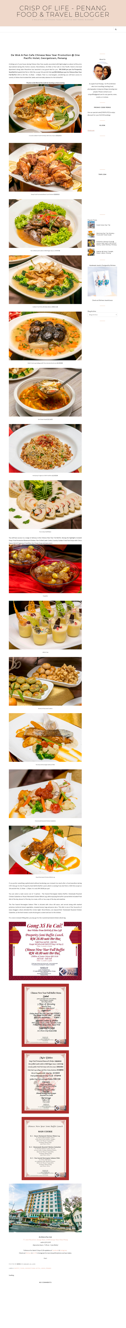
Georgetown (30, 1268)
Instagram (63, 1250)
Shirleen (28, 1253)
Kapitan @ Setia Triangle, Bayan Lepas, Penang (104, 252)
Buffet (17, 1268)
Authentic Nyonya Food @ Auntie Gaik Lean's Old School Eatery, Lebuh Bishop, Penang (106, 243)
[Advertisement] (45, 42)
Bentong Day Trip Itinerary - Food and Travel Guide (105, 234)
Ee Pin (35, 1253)
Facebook (55, 1250)
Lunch (43, 1268)
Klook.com (91, 130)
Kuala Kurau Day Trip (103, 225)
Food (22, 1268)
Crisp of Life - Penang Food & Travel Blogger (63, 11)
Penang (48, 1268)
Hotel (38, 1268)
